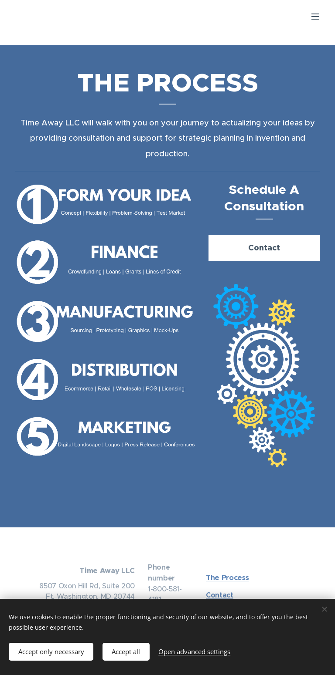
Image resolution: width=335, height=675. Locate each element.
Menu (315, 16)
